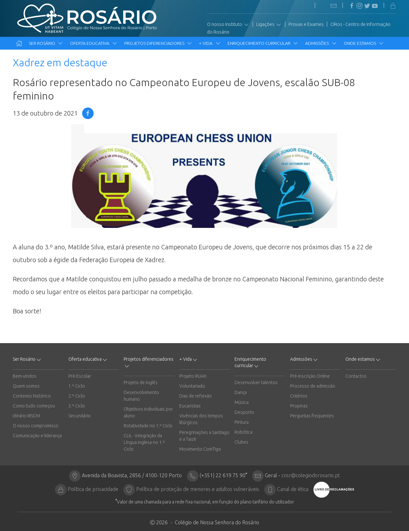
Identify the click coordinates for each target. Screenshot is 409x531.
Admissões (321, 43)
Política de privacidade (93, 489)
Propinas (299, 405)
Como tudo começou (34, 405)
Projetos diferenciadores (158, 43)
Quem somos (26, 386)
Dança (241, 392)
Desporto (244, 412)
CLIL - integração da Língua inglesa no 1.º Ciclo (144, 442)
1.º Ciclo (76, 386)
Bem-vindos (24, 376)
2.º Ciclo (76, 395)
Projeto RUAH (192, 376)
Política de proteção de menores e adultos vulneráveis (197, 489)
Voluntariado (192, 386)
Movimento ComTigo (200, 449)
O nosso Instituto (228, 24)
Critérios (298, 395)
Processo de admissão (312, 386)
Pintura (242, 422)
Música (242, 402)
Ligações (269, 24)
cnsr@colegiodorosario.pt (311, 475)
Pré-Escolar (79, 376)
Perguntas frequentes (312, 415)
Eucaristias (190, 405)
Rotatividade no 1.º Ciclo (148, 425)
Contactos (356, 376)
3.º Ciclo (76, 405)
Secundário (79, 415)
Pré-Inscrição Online (310, 376)
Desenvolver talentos (256, 382)
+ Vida (210, 43)
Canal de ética (292, 489)
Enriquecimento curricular (263, 43)
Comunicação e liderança (37, 435)
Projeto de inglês (141, 382)
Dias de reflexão (195, 395)
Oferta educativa (94, 43)
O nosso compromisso (35, 425)
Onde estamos (364, 43)
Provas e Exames (306, 24)
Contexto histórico (32, 395)
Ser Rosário (46, 43)
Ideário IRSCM (26, 415)
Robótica (243, 432)
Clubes (241, 442)
